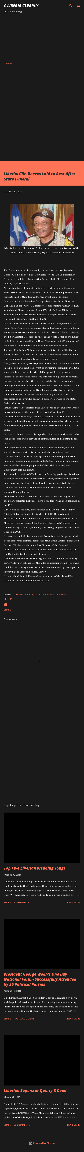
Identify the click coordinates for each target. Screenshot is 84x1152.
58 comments (22, 1124)
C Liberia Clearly (21, 5)
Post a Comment (24, 1018)
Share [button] (7, 609)
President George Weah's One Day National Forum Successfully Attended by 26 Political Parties (40, 979)
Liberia (8, 598)
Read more (73, 902)
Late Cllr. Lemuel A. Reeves (50, 594)
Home (9, 63)
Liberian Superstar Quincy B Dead (35, 1090)
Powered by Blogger (42, 1143)
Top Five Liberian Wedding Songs (34, 868)
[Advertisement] (42, 38)
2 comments (21, 902)
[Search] (71, 6)
